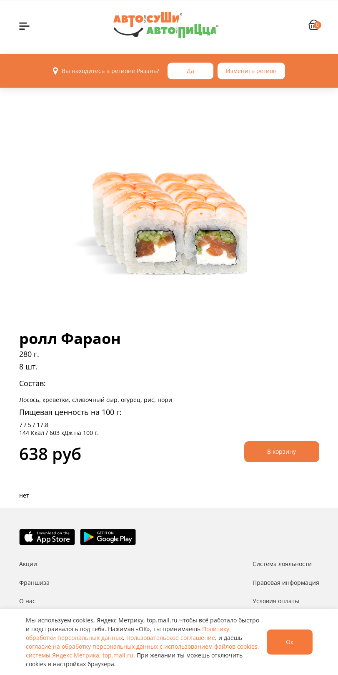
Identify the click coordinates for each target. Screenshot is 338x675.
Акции (28, 564)
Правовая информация (286, 583)
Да (190, 71)
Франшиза (34, 583)
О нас (27, 601)
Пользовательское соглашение (170, 638)
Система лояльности (282, 564)
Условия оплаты (276, 601)
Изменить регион (251, 71)
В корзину (281, 451)
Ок (289, 642)
